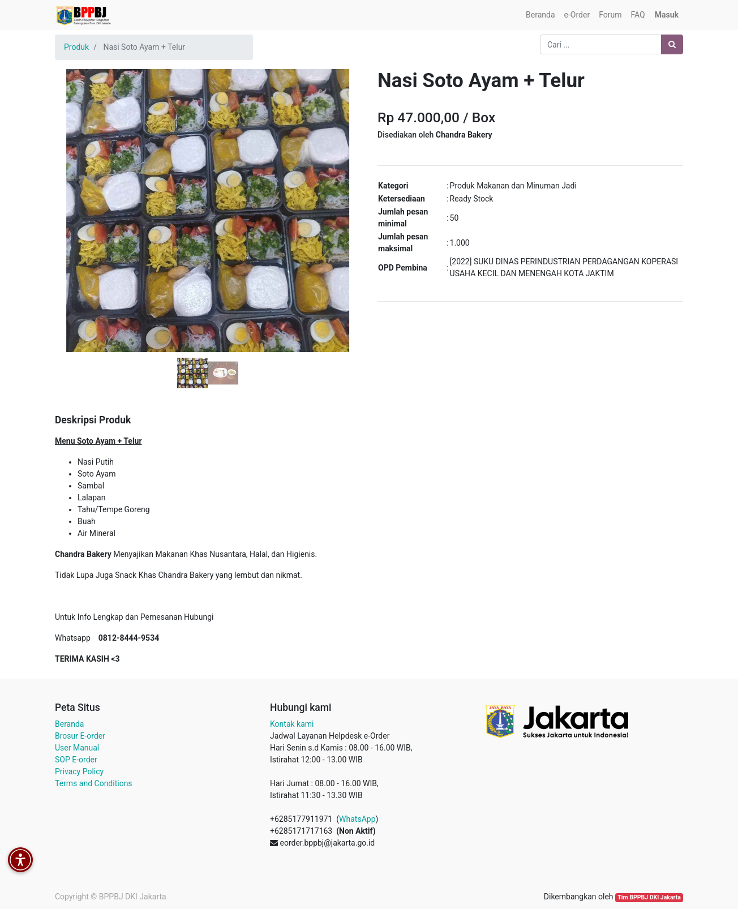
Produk (76, 47)
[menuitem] (540, 15)
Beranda (69, 723)
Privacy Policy (79, 771)
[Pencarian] (672, 44)
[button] (78, 182)
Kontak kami (292, 723)
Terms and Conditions (93, 783)
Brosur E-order (80, 735)
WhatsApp (357, 819)
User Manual (77, 747)
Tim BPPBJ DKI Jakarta (649, 897)
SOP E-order (76, 759)
